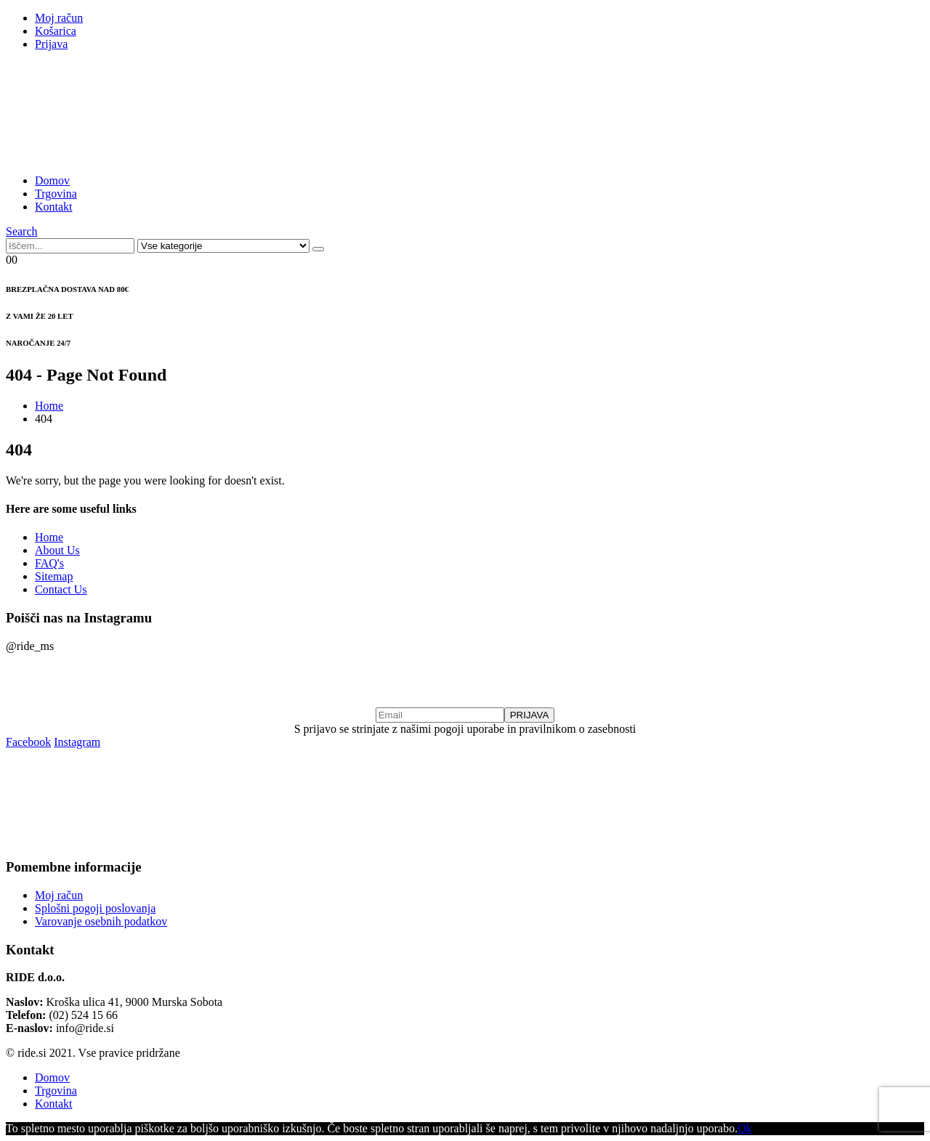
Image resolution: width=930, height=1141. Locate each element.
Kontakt (54, 206)
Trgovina (56, 193)
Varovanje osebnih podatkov (101, 921)
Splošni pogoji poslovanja (95, 908)
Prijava (51, 44)
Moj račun (59, 18)
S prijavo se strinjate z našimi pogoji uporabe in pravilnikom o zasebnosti (465, 729)
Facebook (28, 742)
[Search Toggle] (22, 231)
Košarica (55, 31)
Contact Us (61, 589)
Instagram (77, 742)
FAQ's (49, 563)
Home (49, 537)
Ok (744, 1128)
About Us (57, 550)
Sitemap (54, 576)
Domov (52, 180)
